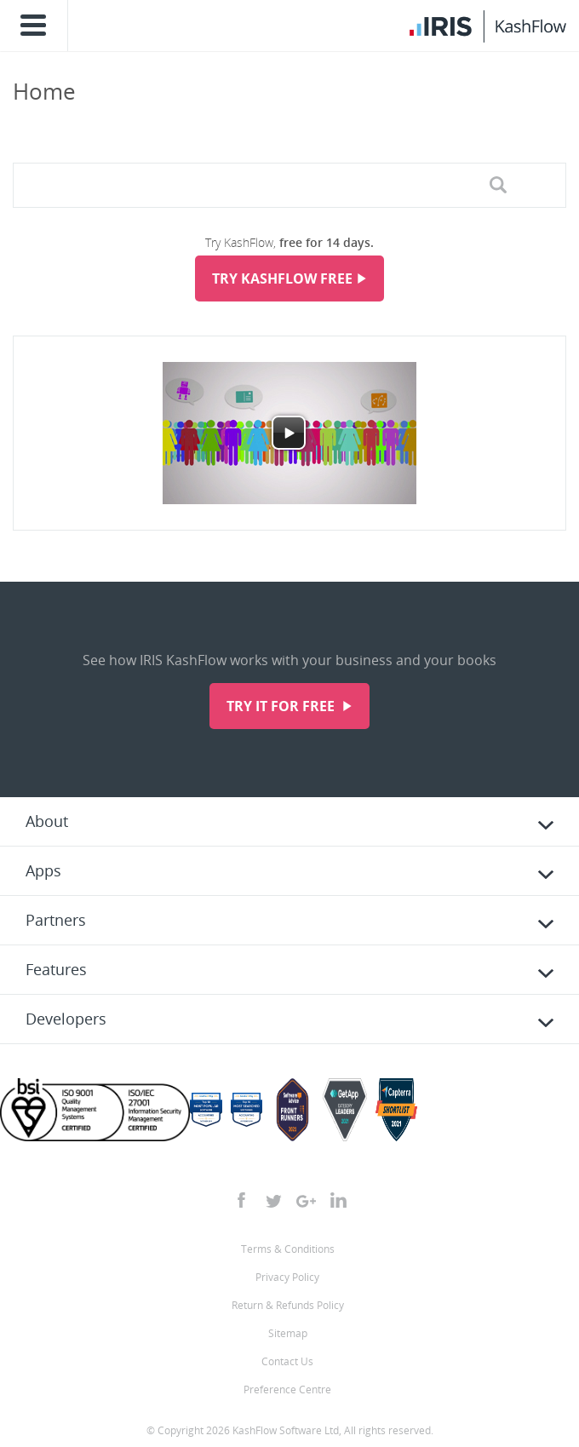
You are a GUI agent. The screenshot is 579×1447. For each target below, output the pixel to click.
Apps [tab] (43, 870)
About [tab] (47, 821)
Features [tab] (56, 969)
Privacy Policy (287, 1277)
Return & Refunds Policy (288, 1305)
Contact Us (287, 1361)
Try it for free (282, 706)
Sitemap (287, 1333)
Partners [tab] (56, 920)
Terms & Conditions (288, 1249)
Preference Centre (287, 1389)
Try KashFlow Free (282, 278)
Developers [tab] (66, 1018)
